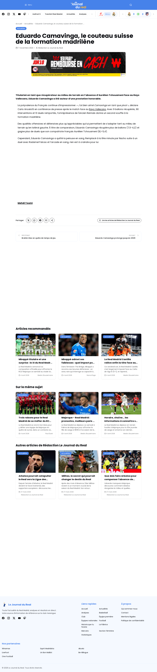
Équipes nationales (89, 620)
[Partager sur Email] (46, 220)
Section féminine (106, 631)
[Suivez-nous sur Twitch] (25, 14)
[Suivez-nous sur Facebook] (3, 14)
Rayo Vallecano (97, 109)
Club (83, 616)
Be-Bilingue (83, 652)
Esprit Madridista (47, 648)
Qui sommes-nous (129, 609)
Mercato (85, 631)
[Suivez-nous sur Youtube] (19, 14)
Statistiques (86, 635)
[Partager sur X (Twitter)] (28, 220)
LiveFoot (5, 652)
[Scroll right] (92, 14)
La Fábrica (103, 624)
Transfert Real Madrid (53, 14)
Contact (124, 612)
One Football (7, 656)
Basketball (103, 612)
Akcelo (81, 648)
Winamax (6, 648)
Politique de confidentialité (132, 620)
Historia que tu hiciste (87, 625)
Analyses (82, 14)
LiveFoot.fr (37, 14)
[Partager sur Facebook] (40, 220)
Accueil (19, 23)
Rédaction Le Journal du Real (50, 48)
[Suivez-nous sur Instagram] (8, 14)
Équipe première (106, 616)
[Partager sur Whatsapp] (34, 220)
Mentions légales (128, 616)
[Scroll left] (28, 14)
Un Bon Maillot (46, 652)
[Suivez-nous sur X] (14, 14)
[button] (28, 5)
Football (102, 620)
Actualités (71, 14)
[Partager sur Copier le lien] (52, 220)
